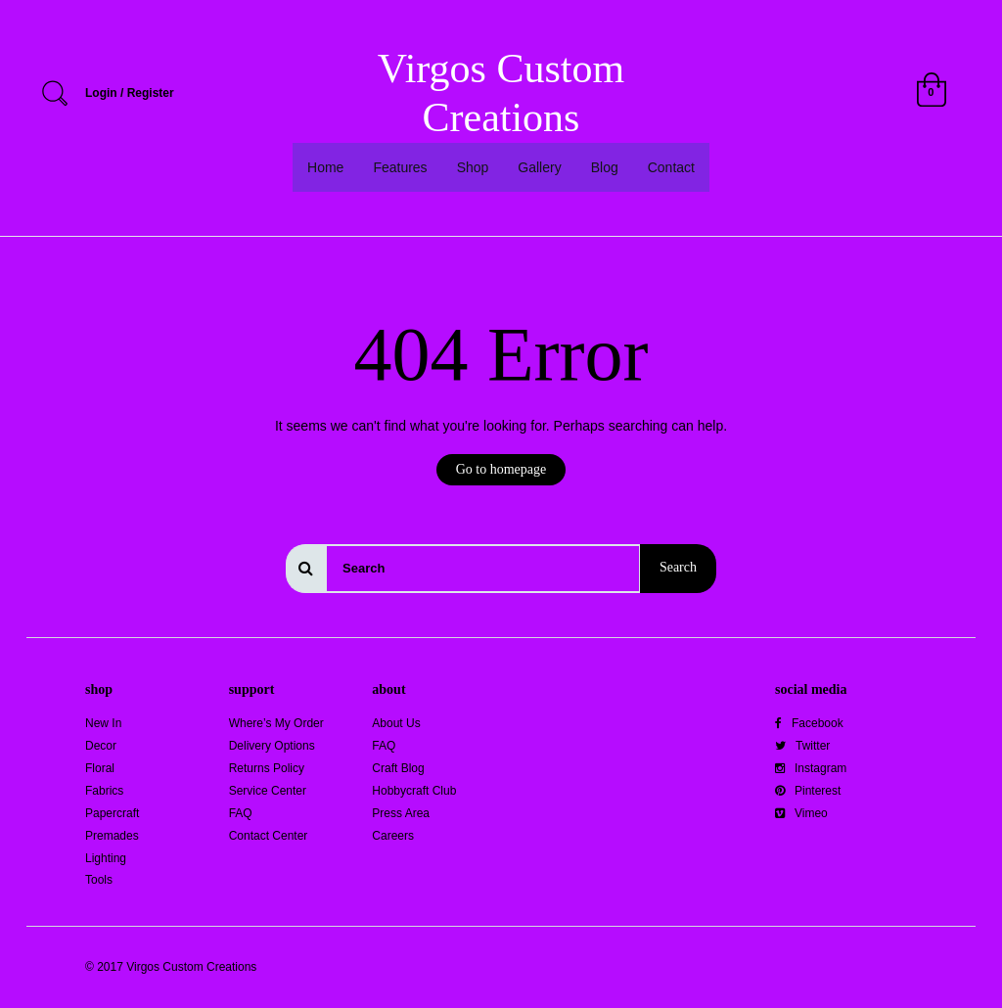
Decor (100, 746)
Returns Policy (266, 768)
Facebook (809, 723)
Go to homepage (501, 469)
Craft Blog (398, 768)
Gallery (539, 167)
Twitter (802, 746)
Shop (473, 167)
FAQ (240, 813)
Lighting (105, 858)
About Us (396, 723)
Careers (393, 836)
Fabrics (104, 791)
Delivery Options (272, 746)
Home (325, 167)
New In (103, 723)
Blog (604, 167)
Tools (99, 880)
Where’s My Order (276, 723)
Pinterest (808, 791)
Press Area (401, 813)
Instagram (810, 768)
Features (400, 167)
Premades (112, 836)
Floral (99, 768)
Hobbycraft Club (414, 791)
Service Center (267, 791)
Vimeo (801, 813)
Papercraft (112, 813)
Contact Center (268, 836)
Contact (671, 167)
